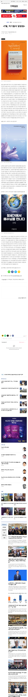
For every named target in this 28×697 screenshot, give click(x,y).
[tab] (4, 527)
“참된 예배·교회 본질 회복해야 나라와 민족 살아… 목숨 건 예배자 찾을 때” (17, 560)
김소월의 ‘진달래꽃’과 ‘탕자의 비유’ (8, 454)
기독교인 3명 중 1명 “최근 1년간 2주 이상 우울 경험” (17, 606)
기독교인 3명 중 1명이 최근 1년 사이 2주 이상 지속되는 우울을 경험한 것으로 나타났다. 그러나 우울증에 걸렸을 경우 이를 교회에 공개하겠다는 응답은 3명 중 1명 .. (17, 610)
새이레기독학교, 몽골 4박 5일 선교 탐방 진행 (13, 374)
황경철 (2, 465)
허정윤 (2, 486)
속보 (2, 374)
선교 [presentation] (4, 532)
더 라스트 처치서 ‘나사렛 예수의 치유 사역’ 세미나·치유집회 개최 (9, 409)
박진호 (2, 448)
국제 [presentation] (4, 537)
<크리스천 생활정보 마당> (22, 298)
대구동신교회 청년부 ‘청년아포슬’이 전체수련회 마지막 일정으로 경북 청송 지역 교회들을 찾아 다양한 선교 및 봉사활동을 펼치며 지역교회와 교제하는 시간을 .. (17, 678)
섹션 (1, 1)
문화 (8, 22)
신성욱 (2, 456)
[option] (7, 499)
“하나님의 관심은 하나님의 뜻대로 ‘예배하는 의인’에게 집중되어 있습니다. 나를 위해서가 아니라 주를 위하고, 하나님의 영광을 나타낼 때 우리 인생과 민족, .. (17, 566)
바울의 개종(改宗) (5, 447)
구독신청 (23, 1)
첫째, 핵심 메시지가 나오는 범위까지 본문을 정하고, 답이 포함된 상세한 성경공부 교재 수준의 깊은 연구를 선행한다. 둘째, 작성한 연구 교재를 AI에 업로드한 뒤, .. (17, 655)
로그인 (26, 1)
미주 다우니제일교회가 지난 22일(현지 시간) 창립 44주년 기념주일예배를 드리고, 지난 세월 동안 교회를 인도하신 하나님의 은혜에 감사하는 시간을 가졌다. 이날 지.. (17, 542)
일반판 (17, 1)
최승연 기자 (7, 32)
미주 (20, 1)
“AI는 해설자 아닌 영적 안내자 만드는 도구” (17, 651)
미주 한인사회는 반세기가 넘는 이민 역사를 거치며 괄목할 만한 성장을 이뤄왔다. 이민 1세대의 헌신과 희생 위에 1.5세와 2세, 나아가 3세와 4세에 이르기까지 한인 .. (17, 633)
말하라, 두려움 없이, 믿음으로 (7, 469)
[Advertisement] (14, 364)
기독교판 (13, 1)
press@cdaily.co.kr (12, 32)
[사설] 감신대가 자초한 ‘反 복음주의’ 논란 (9, 388)
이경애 (2, 471)
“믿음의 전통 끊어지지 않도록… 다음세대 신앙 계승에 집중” (17, 628)
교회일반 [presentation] (4, 527)
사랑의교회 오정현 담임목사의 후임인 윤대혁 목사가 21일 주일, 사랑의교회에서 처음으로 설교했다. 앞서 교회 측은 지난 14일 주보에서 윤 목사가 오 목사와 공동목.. (17, 588)
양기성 (2, 478)
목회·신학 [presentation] (4, 535)
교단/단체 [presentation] (4, 530)
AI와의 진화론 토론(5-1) (6, 484)
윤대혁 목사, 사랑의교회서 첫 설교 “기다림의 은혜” (16, 583)
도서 (11, 22)
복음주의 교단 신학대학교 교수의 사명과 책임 (10, 477)
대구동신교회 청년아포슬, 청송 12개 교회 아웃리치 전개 (17, 673)
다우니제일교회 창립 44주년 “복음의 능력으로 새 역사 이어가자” (17, 537)
